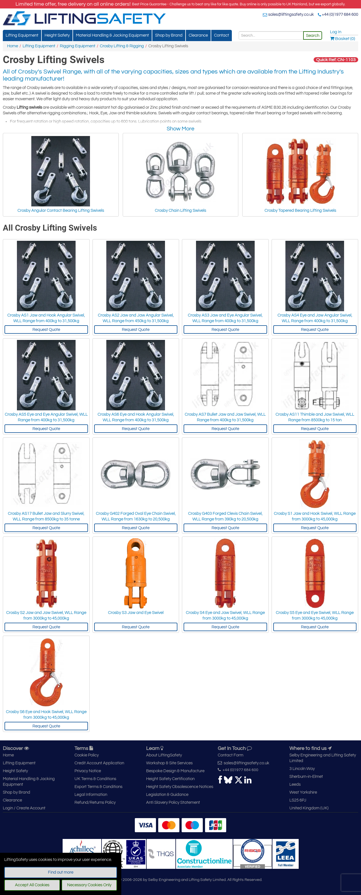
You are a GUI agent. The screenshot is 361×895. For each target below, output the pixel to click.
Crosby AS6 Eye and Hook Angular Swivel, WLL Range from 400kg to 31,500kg (136, 417)
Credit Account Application (99, 763)
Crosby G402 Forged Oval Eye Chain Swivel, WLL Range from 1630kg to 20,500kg (136, 516)
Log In (335, 32)
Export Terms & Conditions (98, 787)
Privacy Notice (87, 771)
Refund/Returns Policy (95, 802)
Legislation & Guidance (167, 794)
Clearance (198, 35)
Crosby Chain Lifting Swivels (180, 174)
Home (12, 46)
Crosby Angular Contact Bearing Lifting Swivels (60, 174)
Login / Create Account (24, 808)
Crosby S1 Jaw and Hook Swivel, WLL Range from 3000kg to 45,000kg (315, 516)
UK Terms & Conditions (95, 779)
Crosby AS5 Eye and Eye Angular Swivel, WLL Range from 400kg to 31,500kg (46, 417)
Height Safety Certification (170, 779)
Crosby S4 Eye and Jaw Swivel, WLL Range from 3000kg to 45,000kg (225, 615)
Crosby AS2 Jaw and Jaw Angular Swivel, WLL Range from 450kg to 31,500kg (136, 318)
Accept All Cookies (32, 885)
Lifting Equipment (22, 35)
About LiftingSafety (164, 755)
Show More (180, 129)
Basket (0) (342, 38)
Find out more (60, 872)
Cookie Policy (86, 755)
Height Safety (57, 35)
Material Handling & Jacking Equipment (112, 35)
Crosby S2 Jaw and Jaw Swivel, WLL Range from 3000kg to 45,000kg (46, 615)
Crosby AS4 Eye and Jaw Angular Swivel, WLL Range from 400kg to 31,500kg (315, 318)
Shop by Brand (168, 35)
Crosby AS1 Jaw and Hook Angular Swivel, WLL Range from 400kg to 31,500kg (46, 318)
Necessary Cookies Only (89, 885)
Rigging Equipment (77, 46)
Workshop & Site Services (169, 763)
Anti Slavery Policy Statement (173, 802)
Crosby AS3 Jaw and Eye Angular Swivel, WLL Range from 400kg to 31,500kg (225, 318)
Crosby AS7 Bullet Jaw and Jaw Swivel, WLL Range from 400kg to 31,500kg (225, 417)
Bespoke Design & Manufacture (175, 771)
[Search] (271, 35)
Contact (221, 35)
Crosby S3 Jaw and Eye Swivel (136, 613)
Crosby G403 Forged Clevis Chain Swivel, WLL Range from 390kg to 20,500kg (225, 516)
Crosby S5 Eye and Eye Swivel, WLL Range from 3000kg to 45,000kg (315, 615)
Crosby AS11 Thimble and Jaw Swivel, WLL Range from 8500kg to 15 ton (315, 417)
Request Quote (46, 330)
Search (312, 36)
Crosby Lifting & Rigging (122, 46)
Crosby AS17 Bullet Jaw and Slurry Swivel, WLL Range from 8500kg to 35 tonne (46, 516)
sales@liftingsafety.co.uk (291, 14)
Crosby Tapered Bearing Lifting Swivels (300, 174)
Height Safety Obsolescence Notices (179, 787)
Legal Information (90, 794)
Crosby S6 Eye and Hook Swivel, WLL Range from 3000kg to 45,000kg (46, 715)
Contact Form (230, 755)
